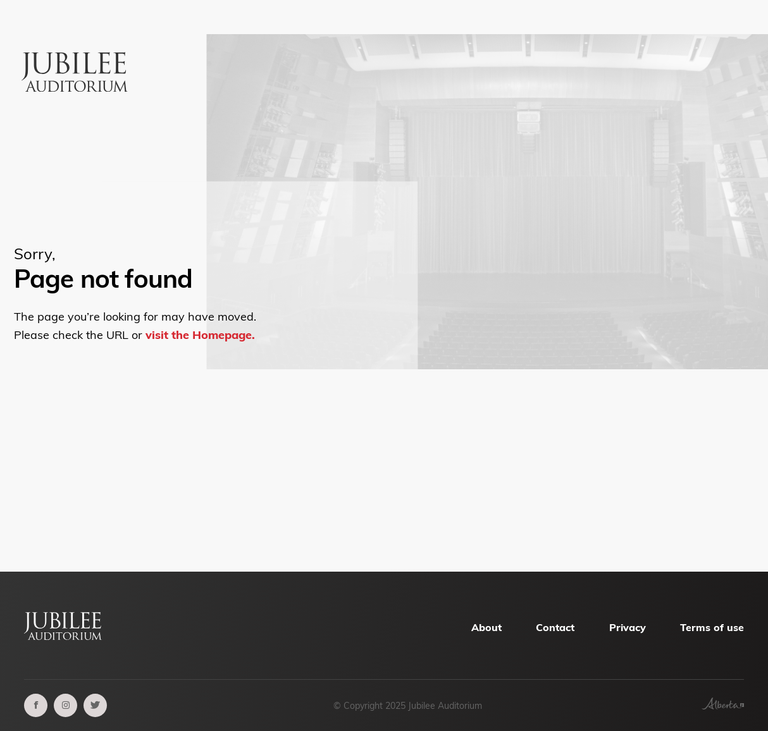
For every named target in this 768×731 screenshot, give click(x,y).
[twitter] (95, 705)
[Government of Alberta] (723, 705)
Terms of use (712, 627)
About (486, 627)
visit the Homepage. (200, 335)
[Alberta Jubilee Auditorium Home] (77, 49)
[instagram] (65, 705)
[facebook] (35, 705)
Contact (555, 627)
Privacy (627, 627)
